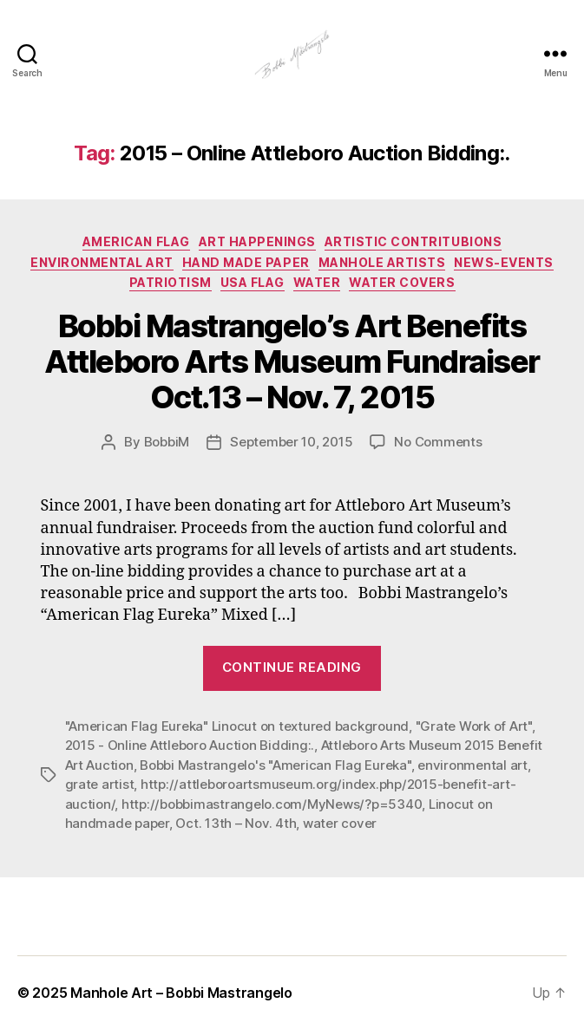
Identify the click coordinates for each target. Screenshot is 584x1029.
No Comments (438, 441)
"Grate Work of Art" (474, 726)
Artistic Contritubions (413, 241)
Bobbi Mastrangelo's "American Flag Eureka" (275, 765)
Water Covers (402, 282)
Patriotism (170, 282)
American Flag (136, 241)
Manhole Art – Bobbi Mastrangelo (181, 992)
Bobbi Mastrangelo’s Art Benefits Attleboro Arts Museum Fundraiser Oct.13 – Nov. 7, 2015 (291, 361)
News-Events (504, 262)
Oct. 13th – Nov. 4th (235, 823)
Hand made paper (246, 262)
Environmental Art (102, 262)
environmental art (472, 765)
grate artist (100, 784)
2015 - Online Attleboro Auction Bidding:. (190, 745)
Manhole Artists (382, 262)
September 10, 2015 (291, 441)
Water (317, 282)
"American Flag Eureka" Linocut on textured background (237, 726)
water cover (340, 823)
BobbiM (166, 441)
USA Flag (252, 282)
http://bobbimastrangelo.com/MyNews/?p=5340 (271, 804)
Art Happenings (257, 241)
